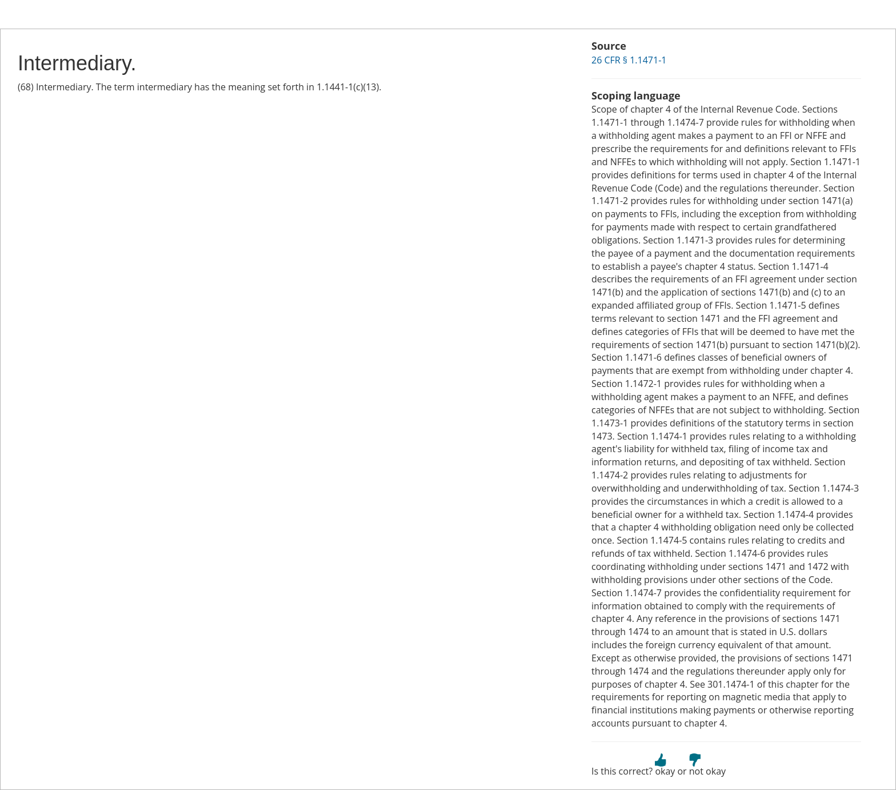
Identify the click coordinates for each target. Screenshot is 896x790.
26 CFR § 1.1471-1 (628, 60)
